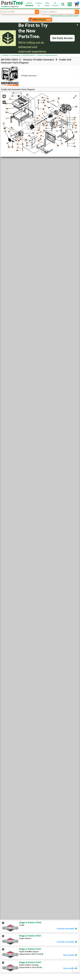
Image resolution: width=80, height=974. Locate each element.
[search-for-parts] (37, 12)
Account (55, 4)
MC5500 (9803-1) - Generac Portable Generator (40, 55)
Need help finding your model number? (65, 16)
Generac (6, 55)
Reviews (29, 4)
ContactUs (39, 4)
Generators (16, 55)
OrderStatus (47, 4)
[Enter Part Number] (18, 12)
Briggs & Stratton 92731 (30, 949)
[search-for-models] (77, 12)
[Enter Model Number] (58, 12)
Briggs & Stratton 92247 (30, 962)
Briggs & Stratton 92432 (30, 922)
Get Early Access (62, 38)
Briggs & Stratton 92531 (30, 936)
